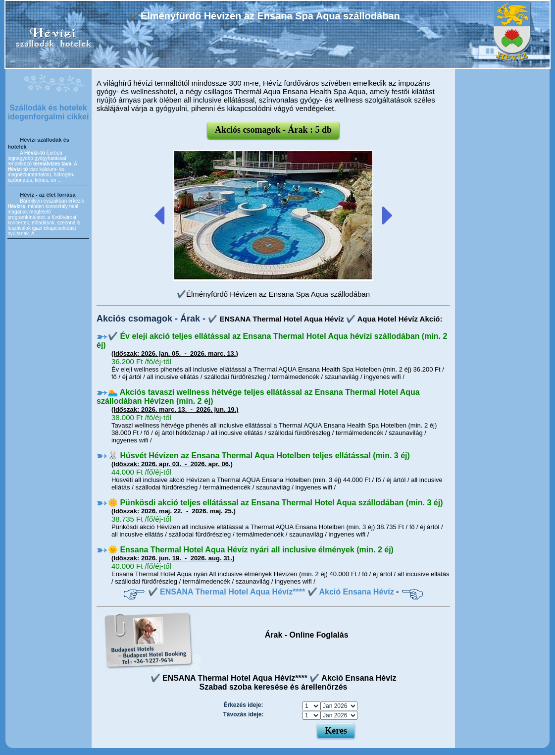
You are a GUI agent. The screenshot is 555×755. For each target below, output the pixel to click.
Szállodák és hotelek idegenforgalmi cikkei (48, 112)
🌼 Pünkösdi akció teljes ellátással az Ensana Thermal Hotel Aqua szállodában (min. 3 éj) (275, 502)
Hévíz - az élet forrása (48, 195)
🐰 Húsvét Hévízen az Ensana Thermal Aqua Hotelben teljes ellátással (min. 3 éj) (259, 455)
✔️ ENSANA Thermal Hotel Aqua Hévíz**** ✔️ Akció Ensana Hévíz (271, 592)
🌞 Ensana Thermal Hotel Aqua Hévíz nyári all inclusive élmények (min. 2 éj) (251, 549)
